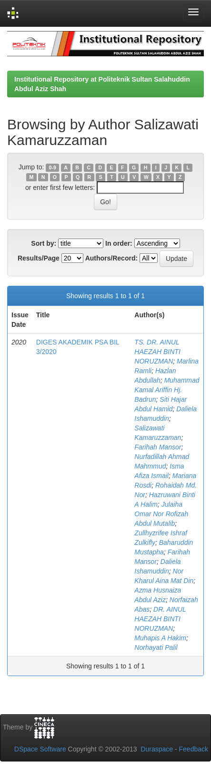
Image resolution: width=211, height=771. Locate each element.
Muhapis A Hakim (160, 638)
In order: (118, 243)
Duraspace (157, 749)
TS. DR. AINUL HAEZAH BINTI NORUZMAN (157, 351)
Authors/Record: (111, 258)
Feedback (193, 749)
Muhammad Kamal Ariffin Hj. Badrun (166, 389)
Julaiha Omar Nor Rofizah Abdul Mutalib (161, 513)
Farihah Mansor (157, 447)
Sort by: (43, 243)
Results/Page (39, 258)
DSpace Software (40, 749)
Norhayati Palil (155, 647)
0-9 (52, 167)
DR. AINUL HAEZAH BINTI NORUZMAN (160, 618)
